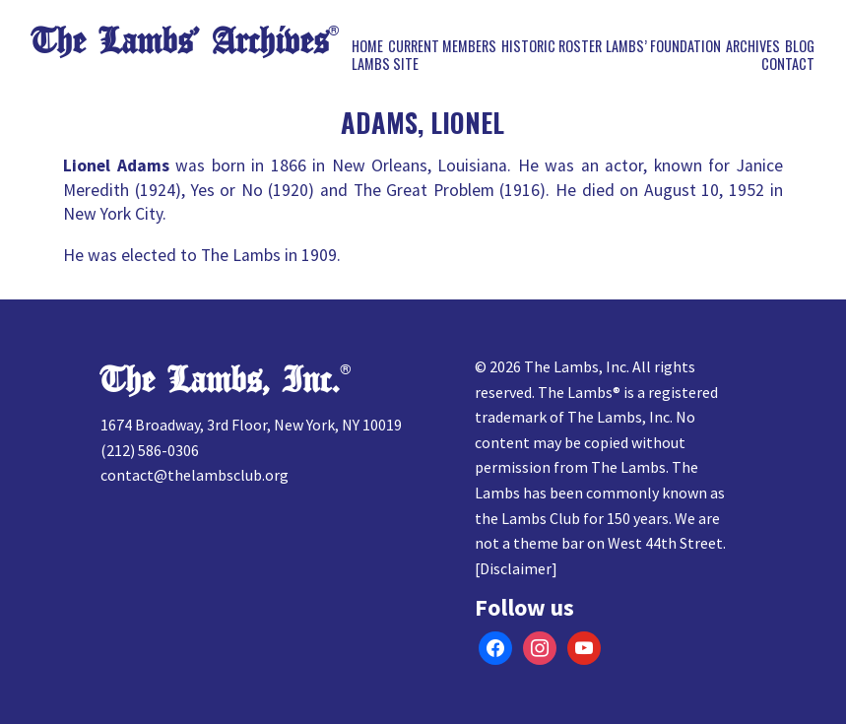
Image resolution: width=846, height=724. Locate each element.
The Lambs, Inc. (220, 381)
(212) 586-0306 (149, 450)
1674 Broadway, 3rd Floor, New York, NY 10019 (251, 424)
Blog (799, 46)
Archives (753, 46)
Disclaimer (516, 568)
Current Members (442, 46)
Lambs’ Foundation (663, 46)
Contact (787, 64)
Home (367, 46)
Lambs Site (385, 64)
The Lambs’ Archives (180, 42)
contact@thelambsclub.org (194, 475)
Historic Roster (551, 46)
